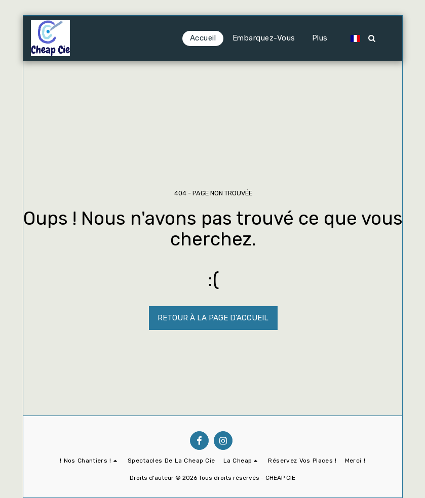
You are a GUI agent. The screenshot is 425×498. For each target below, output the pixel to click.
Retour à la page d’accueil (213, 317)
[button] (258, 38)
